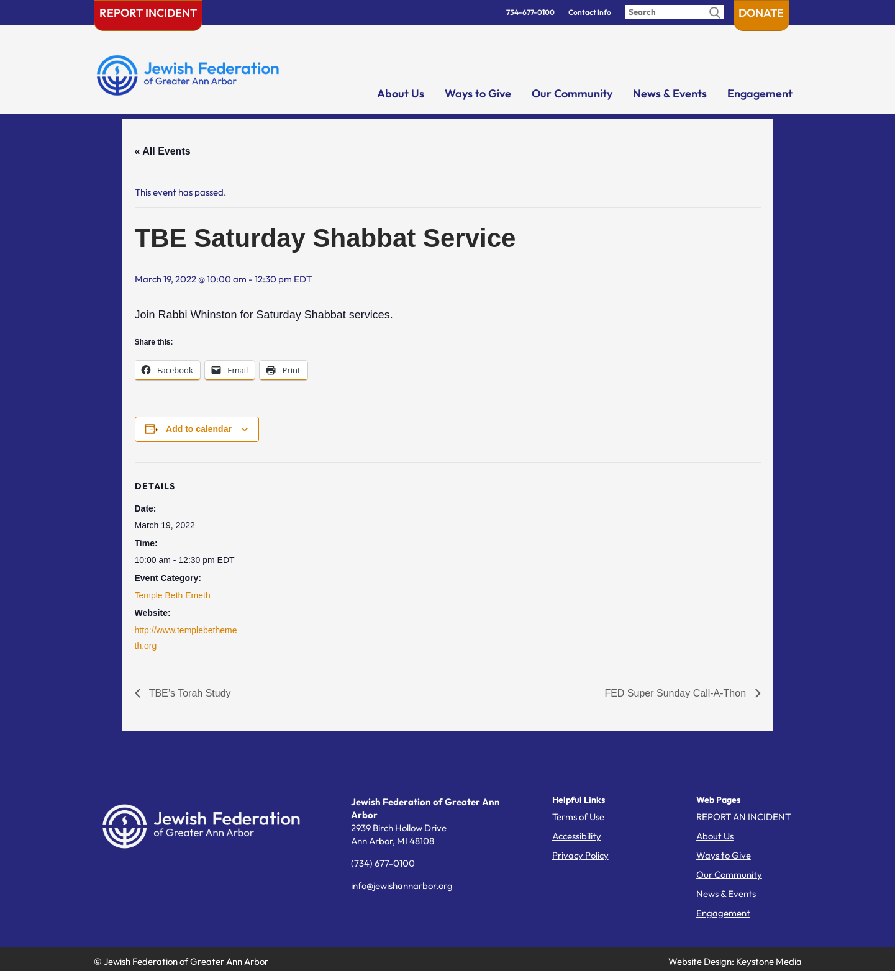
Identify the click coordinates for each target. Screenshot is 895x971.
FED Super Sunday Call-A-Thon (676, 693)
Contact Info (589, 12)
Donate (761, 13)
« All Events (163, 151)
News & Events (670, 93)
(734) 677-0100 (383, 863)
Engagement (760, 93)
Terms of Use (578, 817)
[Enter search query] (674, 12)
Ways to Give (478, 93)
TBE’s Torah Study (189, 693)
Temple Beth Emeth (173, 595)
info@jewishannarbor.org (402, 886)
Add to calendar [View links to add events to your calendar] (199, 429)
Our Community (572, 93)
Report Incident (148, 13)
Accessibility (576, 836)
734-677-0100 (530, 12)
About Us (400, 93)
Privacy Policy (580, 855)
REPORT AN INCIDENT (743, 817)
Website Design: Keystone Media (735, 961)
